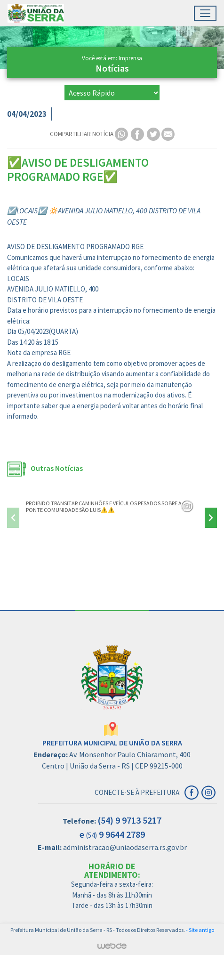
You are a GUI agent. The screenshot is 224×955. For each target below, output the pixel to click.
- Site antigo (200, 929)
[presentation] (13, 518)
